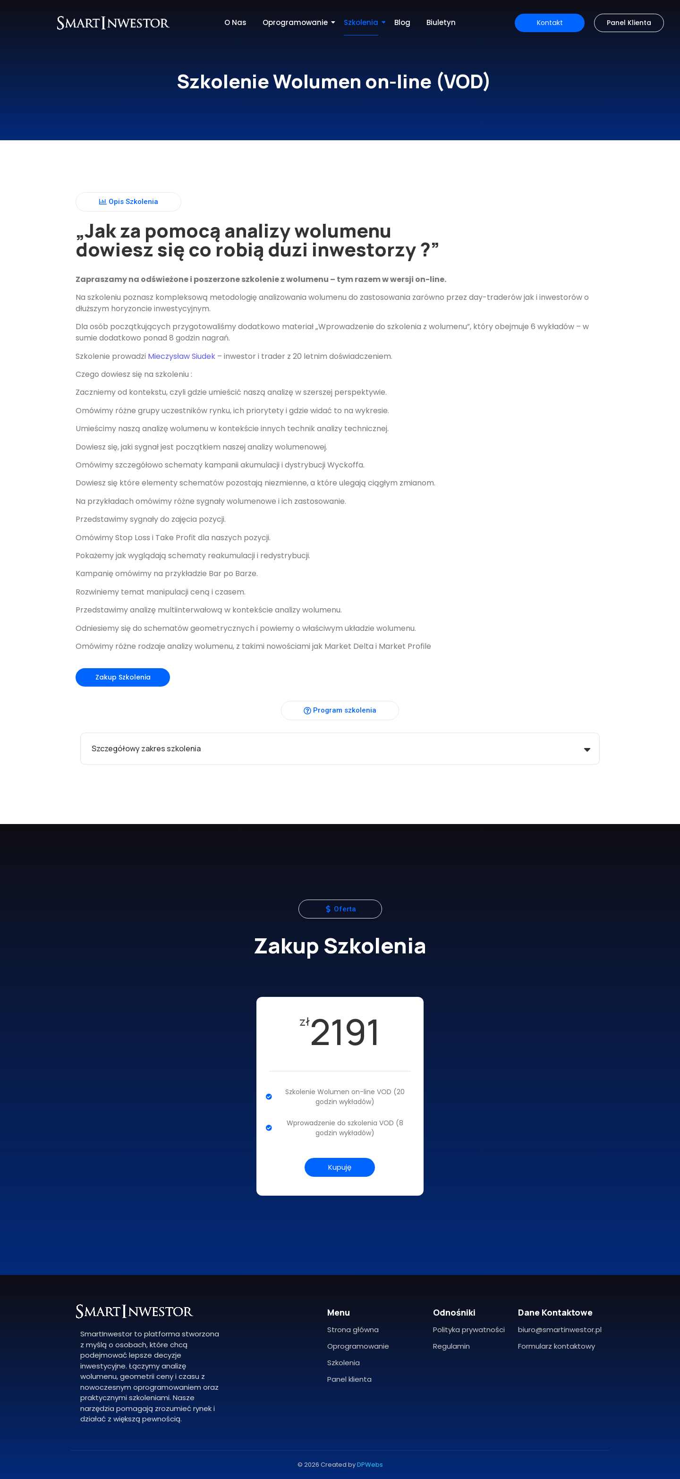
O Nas (235, 22)
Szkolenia (363, 22)
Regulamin (451, 1346)
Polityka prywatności (469, 1329)
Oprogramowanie (297, 22)
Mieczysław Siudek (173, 356)
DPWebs (370, 1464)
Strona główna (353, 1329)
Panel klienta (349, 1379)
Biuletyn (441, 22)
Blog (402, 22)
